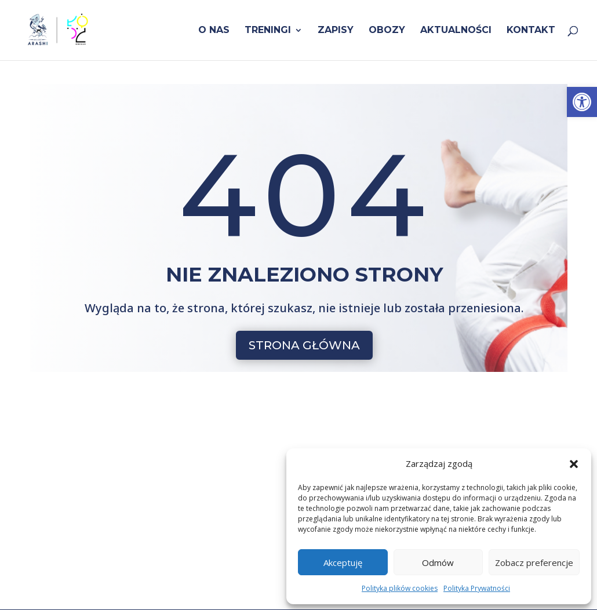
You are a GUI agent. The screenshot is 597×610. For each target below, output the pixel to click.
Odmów (438, 562)
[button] (574, 464)
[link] (582, 102)
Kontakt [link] (531, 30)
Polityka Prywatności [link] (476, 588)
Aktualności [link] (456, 30)
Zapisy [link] (336, 30)
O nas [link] (214, 30)
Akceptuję (342, 562)
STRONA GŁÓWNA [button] (304, 345)
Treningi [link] (268, 30)
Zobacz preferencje (534, 562)
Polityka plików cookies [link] (400, 588)
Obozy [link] (387, 30)
